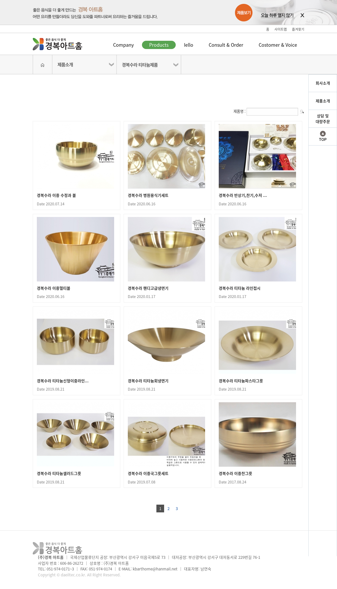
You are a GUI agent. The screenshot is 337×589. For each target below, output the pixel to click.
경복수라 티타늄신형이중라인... (63, 381)
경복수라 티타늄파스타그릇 (241, 381)
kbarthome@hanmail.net (155, 569)
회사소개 (323, 83)
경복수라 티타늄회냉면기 (148, 381)
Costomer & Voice (278, 44)
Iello (188, 44)
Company (123, 44)
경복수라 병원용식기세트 (148, 195)
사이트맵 (280, 29)
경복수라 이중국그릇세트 (148, 473)
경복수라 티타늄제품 (140, 64)
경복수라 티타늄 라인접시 (239, 288)
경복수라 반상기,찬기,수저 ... (243, 195)
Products (158, 44)
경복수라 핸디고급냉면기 (148, 288)
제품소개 (65, 64)
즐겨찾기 (298, 29)
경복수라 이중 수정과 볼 (56, 195)
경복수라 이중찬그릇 (235, 473)
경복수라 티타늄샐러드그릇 (59, 473)
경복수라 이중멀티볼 (53, 288)
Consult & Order (226, 44)
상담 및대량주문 (323, 119)
